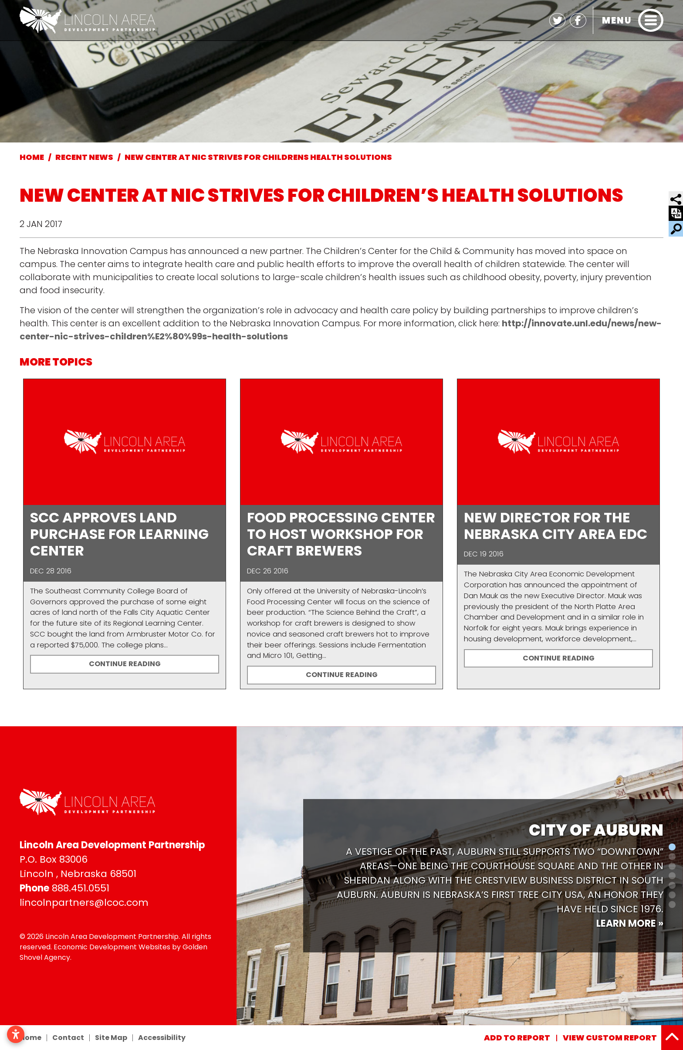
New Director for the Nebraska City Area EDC (555, 526)
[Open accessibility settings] (15, 1034)
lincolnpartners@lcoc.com (84, 902)
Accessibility (162, 1038)
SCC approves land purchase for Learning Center (119, 534)
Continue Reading (125, 664)
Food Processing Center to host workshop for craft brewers (341, 534)
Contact (68, 1038)
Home (30, 1038)
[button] (241, 876)
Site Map (111, 1038)
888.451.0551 (80, 888)
